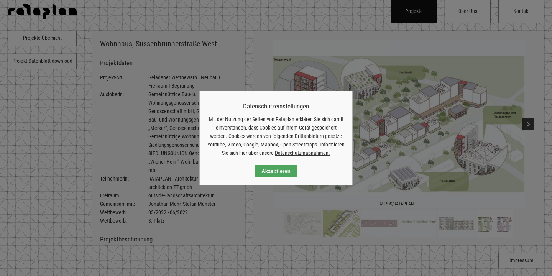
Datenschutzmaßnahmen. (302, 153)
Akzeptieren (276, 171)
